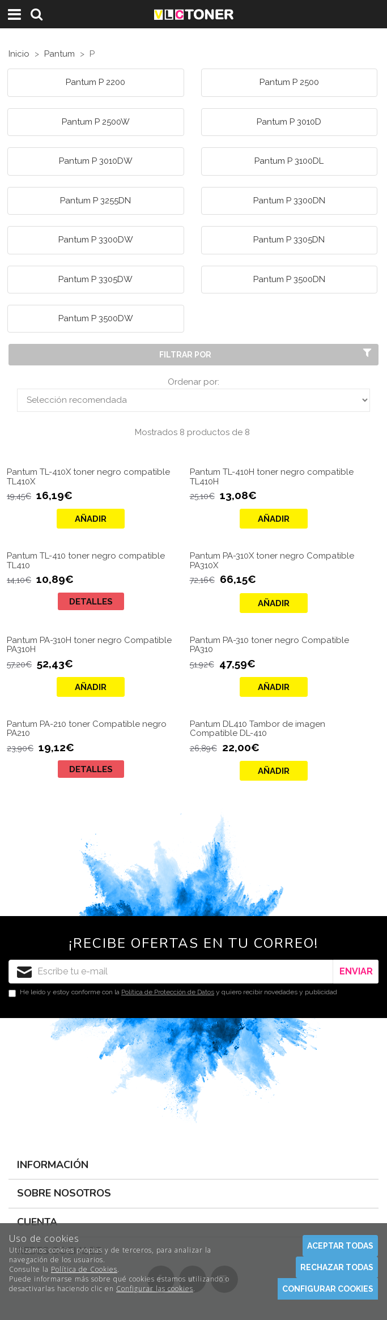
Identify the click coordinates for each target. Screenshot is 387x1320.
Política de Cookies (84, 1269)
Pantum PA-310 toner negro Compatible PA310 (269, 645)
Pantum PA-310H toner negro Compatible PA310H (89, 645)
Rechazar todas (336, 1267)
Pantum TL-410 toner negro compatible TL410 (86, 560)
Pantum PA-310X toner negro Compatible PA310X (272, 560)
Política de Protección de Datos (167, 992)
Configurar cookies (327, 1288)
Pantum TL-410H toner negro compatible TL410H (272, 476)
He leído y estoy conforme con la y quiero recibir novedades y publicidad (172, 992)
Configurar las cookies (154, 1288)
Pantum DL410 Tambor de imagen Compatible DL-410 (257, 728)
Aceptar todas (340, 1245)
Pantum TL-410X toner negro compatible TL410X (88, 476)
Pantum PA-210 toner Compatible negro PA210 (87, 728)
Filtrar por (266, 354)
